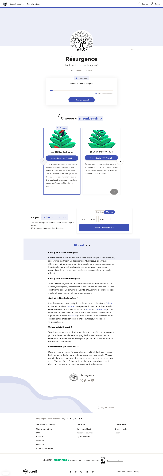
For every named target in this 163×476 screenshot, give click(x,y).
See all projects (33, 3)
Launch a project (17, 3)
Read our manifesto (115, 460)
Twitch (109, 303)
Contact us (40, 436)
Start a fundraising (44, 429)
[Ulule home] (5, 3)
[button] (5, 473)
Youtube (71, 306)
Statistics (40, 440)
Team (117, 433)
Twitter (88, 309)
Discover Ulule (121, 429)
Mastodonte (100, 309)
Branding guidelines (44, 448)
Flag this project (106, 407)
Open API (40, 444)
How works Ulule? (84, 429)
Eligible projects (83, 436)
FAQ (38, 433)
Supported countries (85, 433)
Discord (73, 315)
